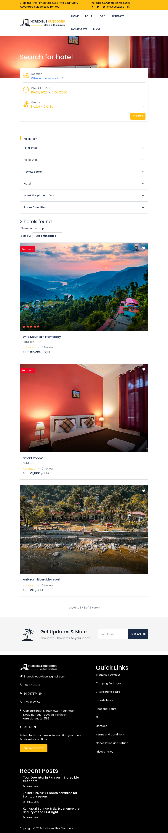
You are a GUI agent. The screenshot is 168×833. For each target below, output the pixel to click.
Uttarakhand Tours (108, 692)
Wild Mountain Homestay (42, 337)
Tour (88, 16)
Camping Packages (108, 683)
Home (75, 16)
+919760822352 (113, 7)
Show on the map (32, 228)
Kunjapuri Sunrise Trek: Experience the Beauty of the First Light (51, 810)
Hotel (102, 16)
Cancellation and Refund (112, 743)
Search (138, 116)
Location (36, 74)
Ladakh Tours (104, 700)
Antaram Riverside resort (41, 579)
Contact (101, 726)
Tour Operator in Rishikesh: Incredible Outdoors (51, 779)
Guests (35, 102)
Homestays (79, 29)
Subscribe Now (34, 748)
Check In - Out (40, 88)
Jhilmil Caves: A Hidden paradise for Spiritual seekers (50, 795)
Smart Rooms (33, 458)
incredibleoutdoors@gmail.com (110, 3)
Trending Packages (108, 675)
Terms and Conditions (110, 734)
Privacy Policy (104, 751)
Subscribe (138, 634)
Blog (96, 29)
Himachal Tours (106, 709)
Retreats (118, 16)
